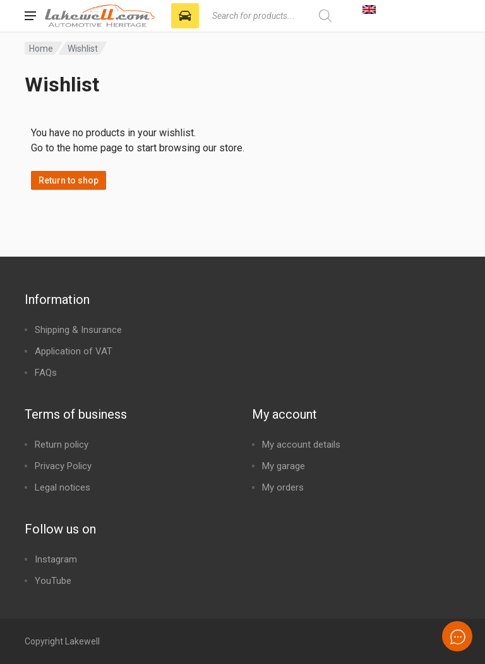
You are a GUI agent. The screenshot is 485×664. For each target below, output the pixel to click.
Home (41, 49)
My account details (301, 444)
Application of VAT (73, 351)
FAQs (46, 372)
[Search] (325, 15)
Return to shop (69, 180)
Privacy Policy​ (63, 466)
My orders (283, 487)
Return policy (61, 444)
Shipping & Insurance (78, 329)
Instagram (56, 559)
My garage (283, 466)
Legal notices (62, 487)
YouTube (53, 580)
